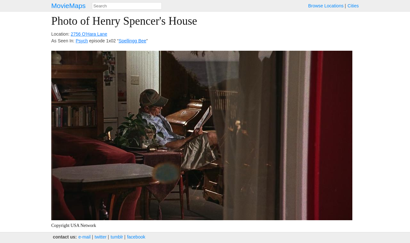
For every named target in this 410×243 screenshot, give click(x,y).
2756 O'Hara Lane (89, 34)
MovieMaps (68, 5)
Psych (82, 40)
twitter (100, 236)
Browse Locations (326, 5)
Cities (353, 5)
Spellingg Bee (132, 40)
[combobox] (127, 6)
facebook (136, 236)
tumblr (117, 236)
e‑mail (84, 236)
